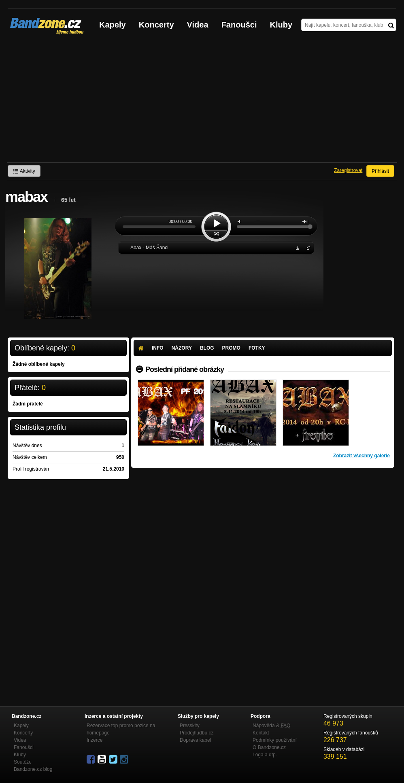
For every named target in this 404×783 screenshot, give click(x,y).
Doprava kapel (195, 740)
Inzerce (94, 740)
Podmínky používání (275, 740)
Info (158, 348)
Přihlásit (380, 171)
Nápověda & (271, 725)
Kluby (281, 24)
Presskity (190, 725)
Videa (197, 24)
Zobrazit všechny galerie (361, 455)
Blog (207, 348)
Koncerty (156, 24)
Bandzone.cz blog (33, 769)
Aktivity (24, 171)
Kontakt (261, 733)
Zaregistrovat (348, 170)
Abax (307, 247)
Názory (182, 348)
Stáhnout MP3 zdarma (296, 247)
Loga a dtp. (265, 755)
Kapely (112, 24)
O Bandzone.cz (269, 747)
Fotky (257, 348)
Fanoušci (239, 24)
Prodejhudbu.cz (196, 733)
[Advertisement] (202, 101)
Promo (231, 348)
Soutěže (23, 762)
